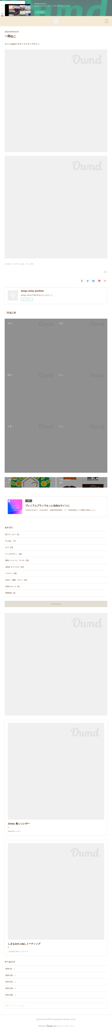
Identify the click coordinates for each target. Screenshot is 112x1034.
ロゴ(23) (7, 264)
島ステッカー (12, 534)
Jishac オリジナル (14, 567)
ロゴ (9, 547)
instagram (56, 604)
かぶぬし (10, 541)
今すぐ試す (40, 12)
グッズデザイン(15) (17, 264)
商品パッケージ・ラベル (17, 560)
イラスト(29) (29, 264)
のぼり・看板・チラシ (16, 580)
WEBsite (10, 593)
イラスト (10, 573)
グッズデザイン (13, 554)
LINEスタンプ (12, 587)
